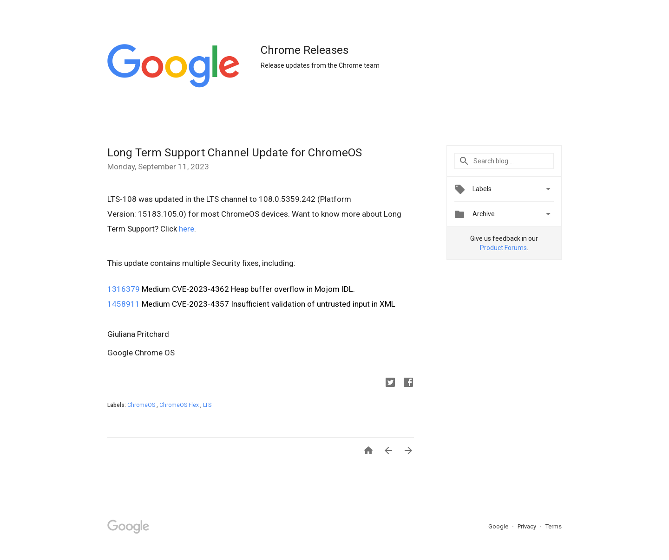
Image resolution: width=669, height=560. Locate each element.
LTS (207, 405)
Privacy (528, 526)
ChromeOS (142, 405)
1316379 (123, 289)
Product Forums (503, 247)
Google (499, 526)
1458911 (123, 304)
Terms (553, 526)
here (186, 228)
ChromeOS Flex (179, 405)
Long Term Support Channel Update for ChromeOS (234, 152)
